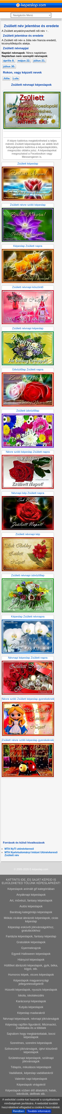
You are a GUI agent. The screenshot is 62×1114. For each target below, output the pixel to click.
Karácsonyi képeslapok (31, 1001)
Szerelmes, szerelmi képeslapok (31, 1043)
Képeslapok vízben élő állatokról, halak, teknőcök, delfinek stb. (31, 1092)
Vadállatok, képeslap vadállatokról (31, 1073)
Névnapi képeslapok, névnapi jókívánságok (31, 1018)
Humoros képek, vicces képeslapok (31, 974)
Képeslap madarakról (31, 1013)
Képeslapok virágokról (31, 1084)
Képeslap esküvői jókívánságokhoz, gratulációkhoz (31, 929)
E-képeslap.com (39, 869)
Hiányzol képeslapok (31, 959)
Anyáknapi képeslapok (31, 894)
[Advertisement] (30, 809)
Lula (16, 78)
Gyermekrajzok (31, 948)
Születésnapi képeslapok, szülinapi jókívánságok (31, 1059)
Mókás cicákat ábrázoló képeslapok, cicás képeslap (31, 919)
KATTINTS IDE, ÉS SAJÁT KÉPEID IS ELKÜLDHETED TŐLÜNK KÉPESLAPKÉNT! (31, 881)
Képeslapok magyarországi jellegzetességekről (31, 982)
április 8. (8, 60)
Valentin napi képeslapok (31, 1078)
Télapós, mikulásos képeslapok (31, 1067)
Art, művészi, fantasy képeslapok (31, 900)
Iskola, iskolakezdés (31, 995)
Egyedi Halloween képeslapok (31, 953)
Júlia (6, 78)
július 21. (39, 60)
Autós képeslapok (31, 906)
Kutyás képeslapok (31, 1007)
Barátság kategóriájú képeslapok (31, 912)
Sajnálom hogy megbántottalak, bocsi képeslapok (31, 1035)
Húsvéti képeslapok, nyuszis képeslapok (31, 989)
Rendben (18, 1111)
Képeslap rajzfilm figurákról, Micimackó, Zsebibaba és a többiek (31, 1026)
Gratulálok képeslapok (31, 942)
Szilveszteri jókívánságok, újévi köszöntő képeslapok (31, 1050)
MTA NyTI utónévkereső (19, 848)
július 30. (9, 66)
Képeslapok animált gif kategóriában (31, 889)
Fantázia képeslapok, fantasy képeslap (31, 936)
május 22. (24, 60)
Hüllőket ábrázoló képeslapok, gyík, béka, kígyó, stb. (31, 967)
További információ (38, 1111)
